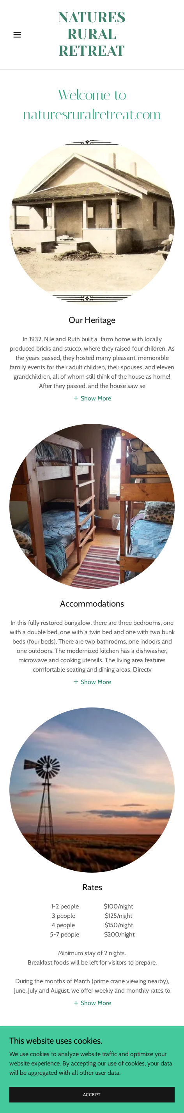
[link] (92, 53)
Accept (92, 1094)
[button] (21, 34)
